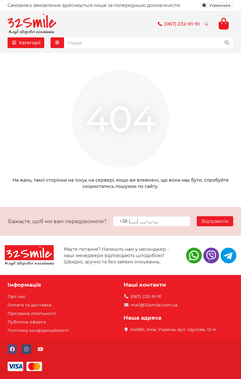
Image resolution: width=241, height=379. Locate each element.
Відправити (214, 221)
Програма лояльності (32, 313)
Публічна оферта (27, 321)
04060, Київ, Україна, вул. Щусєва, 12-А (173, 329)
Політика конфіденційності (38, 330)
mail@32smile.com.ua (154, 304)
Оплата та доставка (29, 304)
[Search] (149, 42)
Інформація (24, 285)
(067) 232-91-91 (177, 23)
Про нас (17, 296)
